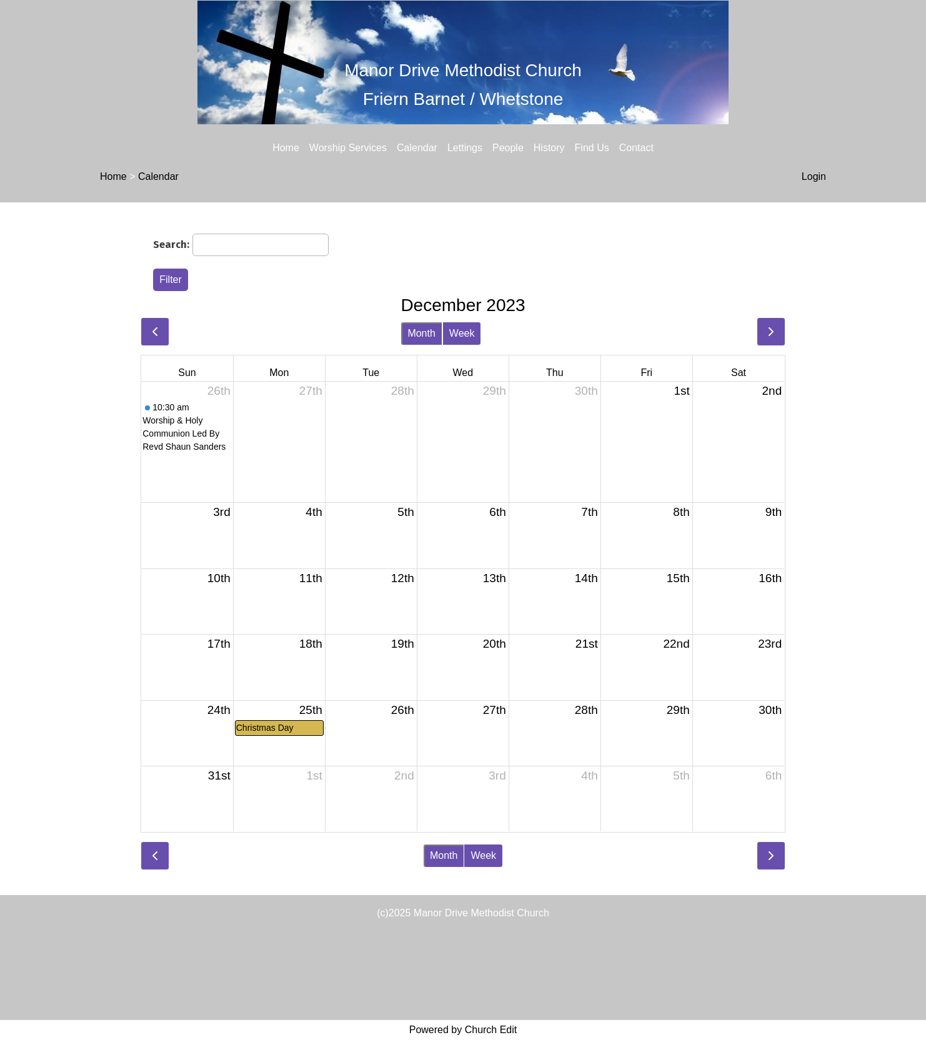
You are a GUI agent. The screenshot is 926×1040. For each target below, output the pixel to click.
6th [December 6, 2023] (497, 511)
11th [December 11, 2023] (310, 578)
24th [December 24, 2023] (219, 709)
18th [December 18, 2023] (310, 643)
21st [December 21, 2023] (586, 643)
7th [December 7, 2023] (589, 511)
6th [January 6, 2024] (773, 775)
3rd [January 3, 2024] (497, 775)
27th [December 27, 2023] (494, 709)
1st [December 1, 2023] (681, 390)
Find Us (592, 147)
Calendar (417, 147)
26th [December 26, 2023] (402, 709)
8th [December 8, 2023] (681, 511)
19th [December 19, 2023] (402, 643)
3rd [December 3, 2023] (221, 511)
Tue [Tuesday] (370, 372)
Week (462, 333)
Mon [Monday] (279, 372)
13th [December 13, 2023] (494, 578)
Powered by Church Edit (463, 1029)
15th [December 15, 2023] (678, 578)
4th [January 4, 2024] (589, 775)
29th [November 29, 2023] (494, 390)
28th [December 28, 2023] (586, 709)
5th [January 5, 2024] (681, 775)
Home (285, 147)
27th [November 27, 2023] (310, 390)
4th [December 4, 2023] (314, 511)
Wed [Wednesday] (462, 372)
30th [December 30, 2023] (770, 709)
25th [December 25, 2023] (310, 709)
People (508, 147)
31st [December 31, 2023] (219, 775)
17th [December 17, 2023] (219, 643)
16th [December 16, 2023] (770, 578)
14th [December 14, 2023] (586, 578)
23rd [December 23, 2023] (770, 643)
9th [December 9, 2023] (773, 511)
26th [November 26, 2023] (219, 390)
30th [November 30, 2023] (586, 390)
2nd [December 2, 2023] (772, 390)
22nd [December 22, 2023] (676, 643)
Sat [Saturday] (738, 372)
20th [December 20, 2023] (494, 643)
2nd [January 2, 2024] (404, 775)
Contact (636, 147)
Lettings (464, 147)
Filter (170, 279)
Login (814, 176)
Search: (171, 244)
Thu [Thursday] (555, 372)
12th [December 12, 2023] (402, 578)
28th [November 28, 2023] (402, 390)
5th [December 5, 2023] (405, 511)
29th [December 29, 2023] (678, 709)
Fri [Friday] (646, 372)
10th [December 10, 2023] (219, 578)
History (549, 147)
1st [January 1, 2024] (314, 775)
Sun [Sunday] (187, 372)
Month (421, 333)
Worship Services (348, 147)
